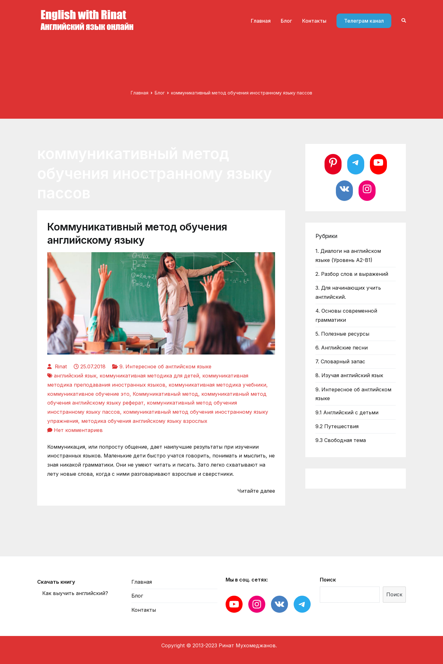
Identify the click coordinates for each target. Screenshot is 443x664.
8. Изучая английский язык (349, 375)
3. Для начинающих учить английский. (348, 292)
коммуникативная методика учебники (217, 385)
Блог (286, 21)
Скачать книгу (56, 582)
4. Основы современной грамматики (346, 315)
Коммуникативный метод (165, 394)
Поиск (328, 579)
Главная (261, 21)
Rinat (61, 366)
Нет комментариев (78, 430)
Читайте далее (256, 491)
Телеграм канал (364, 21)
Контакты (314, 21)
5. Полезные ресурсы (342, 334)
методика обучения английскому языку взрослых (144, 421)
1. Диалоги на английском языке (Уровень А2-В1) (348, 255)
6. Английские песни (341, 347)
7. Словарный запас (340, 361)
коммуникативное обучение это (88, 394)
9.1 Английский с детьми (346, 412)
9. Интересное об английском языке (165, 366)
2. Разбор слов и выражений (351, 274)
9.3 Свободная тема (340, 440)
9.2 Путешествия (337, 426)
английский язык (75, 375)
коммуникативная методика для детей (149, 375)
